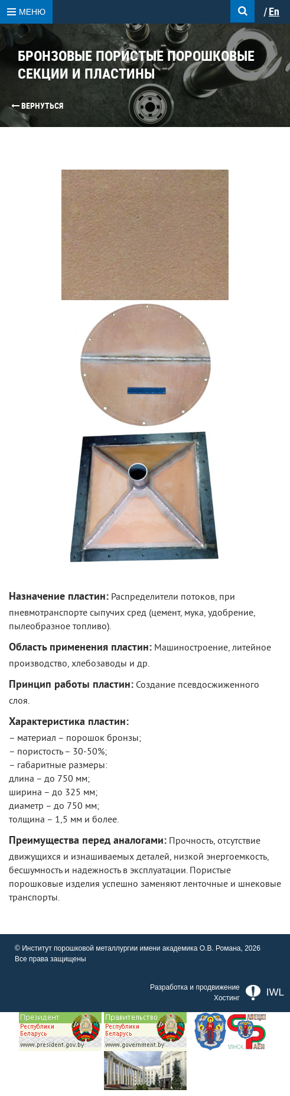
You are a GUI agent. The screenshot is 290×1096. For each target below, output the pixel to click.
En (274, 11)
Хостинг (227, 998)
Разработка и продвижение (195, 987)
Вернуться (37, 105)
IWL (265, 992)
